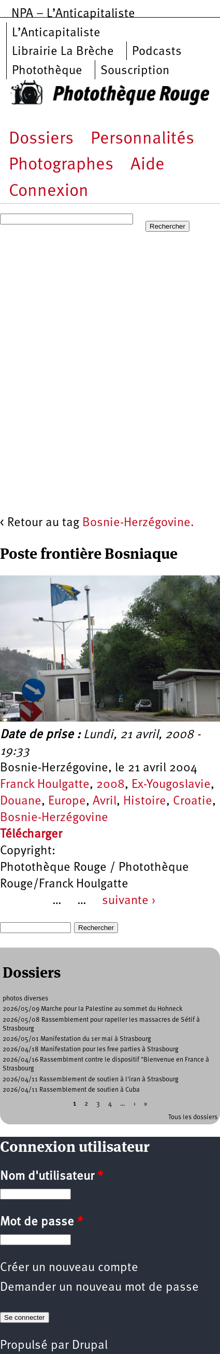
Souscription (134, 71)
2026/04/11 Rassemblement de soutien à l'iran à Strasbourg (91, 1079)
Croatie (192, 801)
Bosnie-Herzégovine (54, 818)
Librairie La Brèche (63, 52)
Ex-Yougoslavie (171, 785)
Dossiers (41, 139)
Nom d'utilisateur (51, 1176)
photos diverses (25, 998)
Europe (67, 801)
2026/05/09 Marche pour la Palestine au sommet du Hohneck (93, 1009)
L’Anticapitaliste (56, 33)
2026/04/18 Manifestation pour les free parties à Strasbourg (91, 1049)
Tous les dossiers (192, 1117)
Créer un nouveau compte (69, 1268)
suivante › (129, 901)
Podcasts (157, 52)
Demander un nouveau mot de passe (99, 1287)
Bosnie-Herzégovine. (138, 523)
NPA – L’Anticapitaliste (73, 14)
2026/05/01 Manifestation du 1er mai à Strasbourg (77, 1039)
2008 (110, 785)
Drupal (90, 1345)
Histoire (144, 801)
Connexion (49, 191)
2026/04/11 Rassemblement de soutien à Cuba (71, 1090)
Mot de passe (41, 1222)
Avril (104, 801)
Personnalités (142, 139)
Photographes (61, 165)
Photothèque (47, 71)
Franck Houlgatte (45, 785)
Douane (20, 801)
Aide (147, 165)
